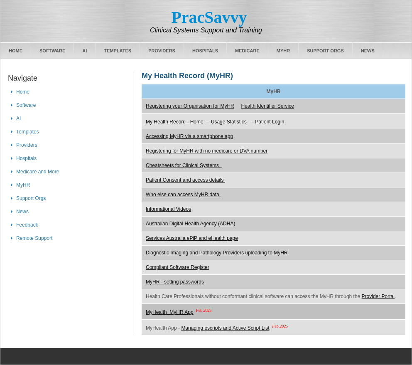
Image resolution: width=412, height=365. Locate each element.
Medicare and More (37, 172)
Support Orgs (325, 50)
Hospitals (205, 50)
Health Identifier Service (267, 106)
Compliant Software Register (177, 267)
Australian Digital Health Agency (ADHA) (190, 224)
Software (52, 50)
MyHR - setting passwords (175, 282)
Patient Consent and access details (185, 180)
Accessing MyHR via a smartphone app (189, 136)
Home (15, 50)
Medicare (247, 50)
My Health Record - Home (175, 122)
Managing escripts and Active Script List (225, 328)
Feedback (27, 225)
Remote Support (34, 238)
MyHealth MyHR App (170, 312)
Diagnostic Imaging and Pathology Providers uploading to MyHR (217, 253)
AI (84, 50)
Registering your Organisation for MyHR (190, 106)
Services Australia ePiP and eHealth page (192, 238)
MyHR (283, 50)
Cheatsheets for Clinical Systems (184, 165)
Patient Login (269, 122)
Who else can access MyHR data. (183, 194)
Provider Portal (378, 296)
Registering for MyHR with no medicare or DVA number (206, 151)
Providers (161, 50)
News (368, 50)
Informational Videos (168, 209)
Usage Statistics (229, 122)
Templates (117, 50)
